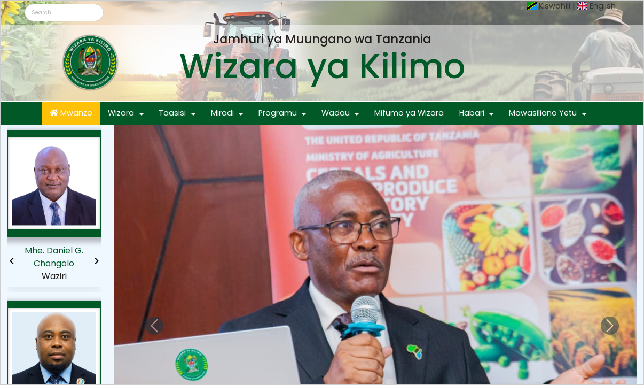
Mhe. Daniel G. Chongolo (54, 257)
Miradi (222, 112)
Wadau (335, 112)
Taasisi (172, 112)
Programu (277, 112)
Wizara (121, 112)
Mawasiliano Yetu (543, 112)
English (603, 6)
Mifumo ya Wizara (409, 112)
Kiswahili (554, 6)
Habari (471, 112)
